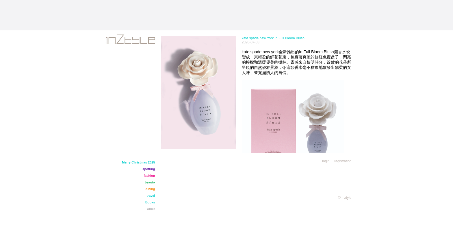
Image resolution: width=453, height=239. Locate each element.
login (325, 161)
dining (150, 189)
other (151, 209)
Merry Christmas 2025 (138, 162)
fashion (149, 175)
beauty (150, 182)
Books (150, 202)
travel (150, 195)
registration (342, 161)
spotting (148, 169)
